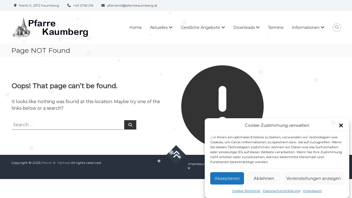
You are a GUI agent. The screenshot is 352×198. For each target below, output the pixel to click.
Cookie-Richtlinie (246, 191)
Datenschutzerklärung (281, 191)
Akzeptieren (227, 178)
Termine (276, 27)
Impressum (312, 191)
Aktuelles (159, 27)
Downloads (244, 27)
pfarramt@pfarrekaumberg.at (132, 5)
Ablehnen (264, 178)
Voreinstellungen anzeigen (313, 178)
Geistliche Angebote (200, 27)
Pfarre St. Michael (55, 163)
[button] (341, 125)
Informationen (306, 27)
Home (135, 27)
